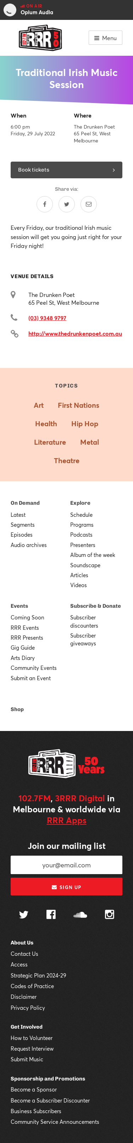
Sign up (66, 887)
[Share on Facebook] (45, 204)
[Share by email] (89, 204)
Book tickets (66, 170)
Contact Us (24, 953)
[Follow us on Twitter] (24, 915)
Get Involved (27, 1027)
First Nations (78, 405)
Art (39, 405)
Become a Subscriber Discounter (50, 1100)
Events (19, 606)
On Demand (25, 503)
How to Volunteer (31, 1037)
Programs (82, 524)
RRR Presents (27, 637)
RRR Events (25, 627)
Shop (17, 709)
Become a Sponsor (34, 1089)
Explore (80, 503)
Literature (50, 442)
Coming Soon (27, 617)
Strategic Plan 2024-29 (38, 975)
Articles (79, 575)
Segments (23, 524)
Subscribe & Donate (95, 606)
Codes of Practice (32, 986)
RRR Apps (67, 820)
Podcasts (81, 534)
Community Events (34, 667)
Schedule (81, 514)
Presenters (82, 544)
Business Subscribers (36, 1111)
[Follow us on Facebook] (51, 915)
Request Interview (32, 1048)
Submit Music (27, 1059)
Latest (18, 514)
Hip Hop (84, 423)
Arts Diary (23, 657)
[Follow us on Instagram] (109, 915)
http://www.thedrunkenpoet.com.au (75, 333)
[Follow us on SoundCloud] (80, 915)
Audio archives (29, 544)
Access (19, 964)
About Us (22, 942)
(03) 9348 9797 (47, 317)
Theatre (66, 460)
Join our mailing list (67, 845)
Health (46, 423)
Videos (78, 585)
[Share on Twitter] (67, 204)
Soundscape (85, 565)
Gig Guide (23, 647)
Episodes (22, 534)
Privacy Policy (28, 1007)
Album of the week (92, 554)
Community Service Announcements (55, 1121)
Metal (89, 442)
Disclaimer (24, 996)
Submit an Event (31, 678)
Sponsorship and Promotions (48, 1079)
